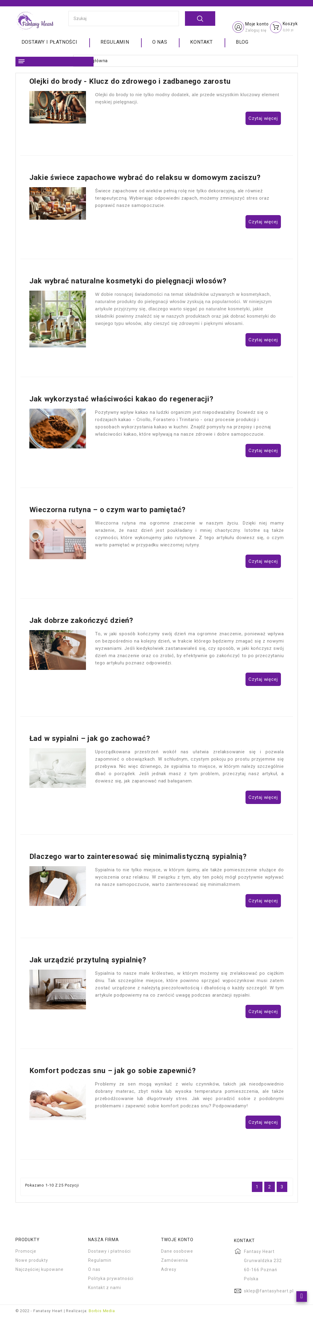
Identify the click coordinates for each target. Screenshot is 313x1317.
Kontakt (201, 42)
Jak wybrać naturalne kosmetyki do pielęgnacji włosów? (127, 281)
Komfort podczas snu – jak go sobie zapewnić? (112, 1070)
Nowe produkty (31, 1260)
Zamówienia (174, 1260)
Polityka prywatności (110, 1278)
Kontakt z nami (104, 1287)
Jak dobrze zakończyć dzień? (81, 620)
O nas (159, 42)
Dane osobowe (177, 1251)
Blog (242, 42)
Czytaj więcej (263, 118)
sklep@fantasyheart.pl (269, 1290)
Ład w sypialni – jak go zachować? (89, 738)
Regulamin (114, 42)
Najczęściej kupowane (39, 1269)
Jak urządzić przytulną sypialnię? (87, 960)
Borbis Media (102, 1311)
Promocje (25, 1251)
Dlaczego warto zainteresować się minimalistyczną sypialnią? (138, 856)
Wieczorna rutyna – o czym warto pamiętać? (107, 509)
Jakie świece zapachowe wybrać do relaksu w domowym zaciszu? (145, 177)
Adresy (168, 1269)
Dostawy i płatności (49, 42)
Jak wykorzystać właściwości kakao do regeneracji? (121, 399)
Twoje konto (177, 1239)
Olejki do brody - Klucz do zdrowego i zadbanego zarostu (130, 81)
